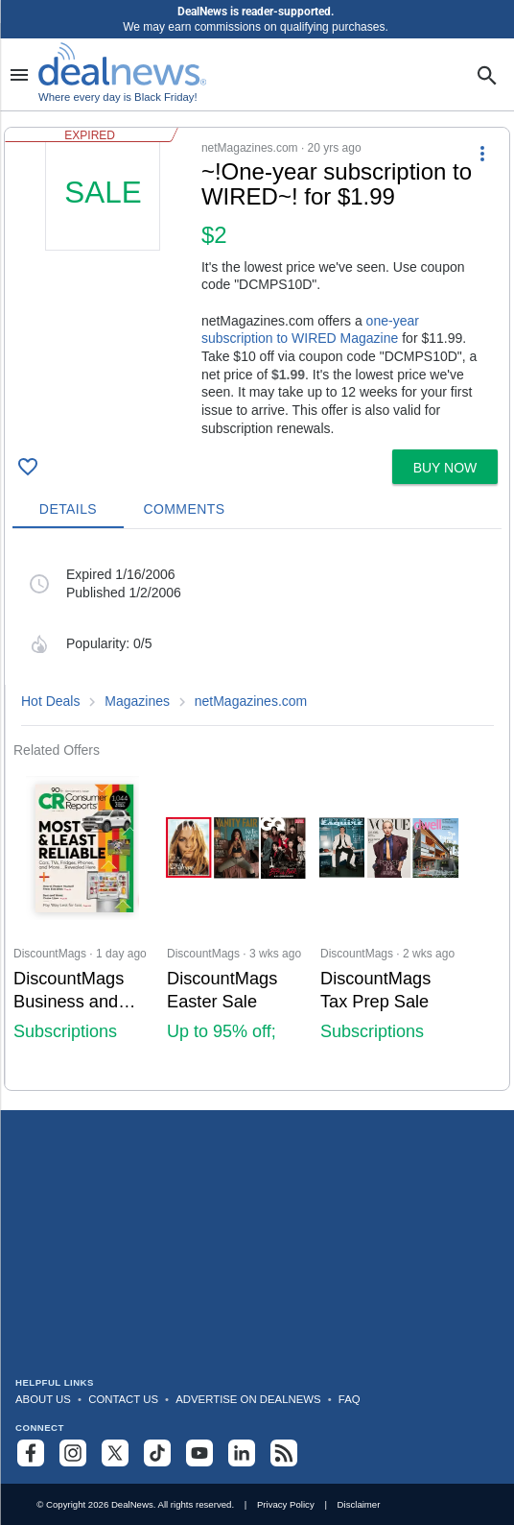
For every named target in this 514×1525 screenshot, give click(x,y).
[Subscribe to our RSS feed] (284, 1453)
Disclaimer (359, 1504)
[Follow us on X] (115, 1453)
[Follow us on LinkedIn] (241, 1453)
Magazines (137, 701)
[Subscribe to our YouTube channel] (199, 1453)
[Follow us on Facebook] (30, 1453)
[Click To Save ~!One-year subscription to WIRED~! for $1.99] (27, 466)
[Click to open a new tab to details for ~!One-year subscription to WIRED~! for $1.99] (103, 279)
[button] (257, 285)
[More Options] (482, 152)
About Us (43, 1399)
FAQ (350, 1399)
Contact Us (123, 1399)
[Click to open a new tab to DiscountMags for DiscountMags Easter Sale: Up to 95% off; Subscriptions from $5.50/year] (236, 924)
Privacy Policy (286, 1504)
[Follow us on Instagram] (73, 1453)
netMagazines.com (251, 701)
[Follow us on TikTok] (157, 1453)
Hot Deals (50, 701)
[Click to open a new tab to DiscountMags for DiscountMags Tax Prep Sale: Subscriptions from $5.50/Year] (389, 924)
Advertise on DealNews (247, 1399)
